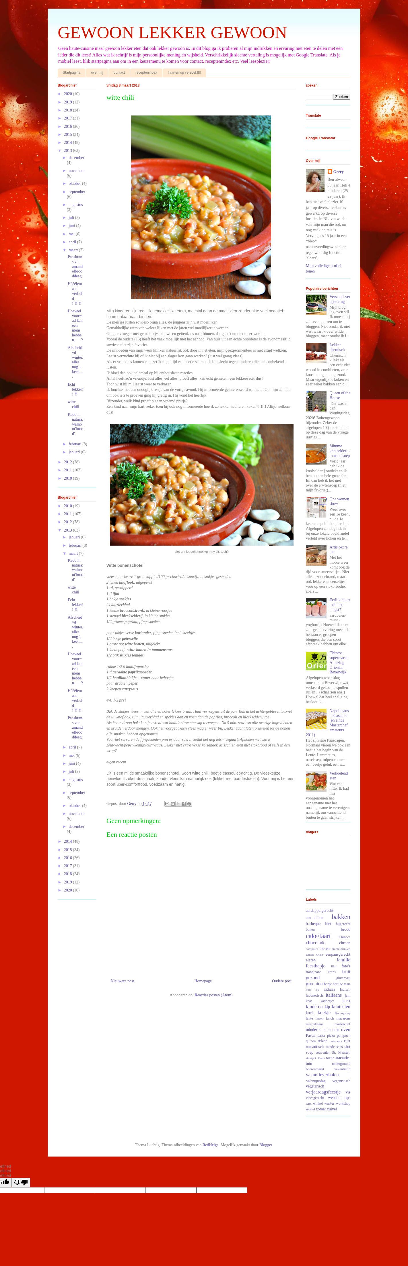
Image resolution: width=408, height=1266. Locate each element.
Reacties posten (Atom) (213, 995)
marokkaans (314, 1024)
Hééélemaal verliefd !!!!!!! (75, 293)
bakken (341, 916)
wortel (310, 1109)
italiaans (334, 995)
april (73, 242)
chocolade (315, 942)
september (77, 192)
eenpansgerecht (338, 954)
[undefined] (21, 1182)
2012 (68, 462)
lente (309, 1018)
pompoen (343, 1036)
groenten (314, 983)
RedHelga (211, 1145)
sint (347, 1046)
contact (119, 72)
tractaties (343, 1058)
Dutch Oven (314, 954)
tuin (309, 1063)
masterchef (342, 1024)
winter (329, 1103)
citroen (344, 943)
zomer (321, 1109)
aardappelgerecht (319, 910)
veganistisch (341, 1081)
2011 (68, 470)
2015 (68, 134)
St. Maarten (341, 1053)
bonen (310, 930)
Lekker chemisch (337, 347)
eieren (311, 960)
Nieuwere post (122, 981)
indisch (345, 989)
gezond (313, 977)
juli (72, 217)
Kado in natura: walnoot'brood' (75, 424)
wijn (309, 1103)
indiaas (329, 989)
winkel (318, 1104)
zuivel (332, 1109)
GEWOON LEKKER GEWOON (172, 32)
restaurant (336, 1041)
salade (330, 1047)
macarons (343, 1018)
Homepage (203, 981)
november (77, 170)
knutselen (341, 1006)
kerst (346, 1001)
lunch (330, 1018)
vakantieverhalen (322, 1074)
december (76, 158)
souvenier (323, 1053)
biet (328, 924)
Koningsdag (342, 1013)
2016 (68, 126)
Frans (332, 972)
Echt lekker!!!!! (75, 389)
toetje (330, 1058)
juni (72, 226)
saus (340, 1047)
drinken (345, 949)
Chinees (344, 937)
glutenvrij (343, 978)
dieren (325, 948)
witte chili (73, 404)
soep (309, 1052)
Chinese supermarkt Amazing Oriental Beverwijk (339, 662)
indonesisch (314, 995)
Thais (321, 1058)
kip (327, 1007)
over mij (97, 72)
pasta (321, 1036)
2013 (68, 150)
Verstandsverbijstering (340, 299)
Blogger (265, 1145)
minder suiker (317, 1030)
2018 (68, 110)
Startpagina (71, 72)
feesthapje (315, 966)
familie (343, 960)
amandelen (314, 918)
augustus (76, 205)
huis (308, 989)
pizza (331, 1036)
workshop (343, 1104)
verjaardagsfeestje (323, 1092)
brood (345, 929)
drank (335, 949)
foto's (345, 966)
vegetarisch (315, 1086)
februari (75, 444)
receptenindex (146, 72)
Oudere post (282, 981)
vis (348, 1092)
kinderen (314, 1006)
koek (310, 1013)
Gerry (338, 172)
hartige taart (341, 984)
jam (347, 995)
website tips (339, 1097)
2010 (68, 478)
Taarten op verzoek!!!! (184, 72)
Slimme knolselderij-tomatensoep (340, 451)
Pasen (310, 1035)
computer (312, 949)
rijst (347, 1041)
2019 (68, 102)
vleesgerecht (315, 1098)
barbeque (313, 924)
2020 (68, 94)
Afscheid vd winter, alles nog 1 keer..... (75, 362)
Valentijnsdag (316, 1081)
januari (75, 452)
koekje (324, 1012)
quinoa (311, 1041)
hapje (328, 984)
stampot (311, 1058)
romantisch (315, 1046)
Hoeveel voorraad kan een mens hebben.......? (75, 325)
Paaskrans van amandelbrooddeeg (75, 266)
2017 (68, 118)
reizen (322, 1041)
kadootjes (327, 1001)
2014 (68, 142)
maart (74, 250)
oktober (75, 183)
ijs (317, 989)
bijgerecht (343, 924)
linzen (319, 1018)
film (334, 966)
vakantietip (342, 1069)
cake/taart (318, 936)
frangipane (313, 972)
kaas (309, 1001)
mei (72, 234)
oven (345, 1029)
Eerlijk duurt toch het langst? (340, 605)
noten (334, 1030)
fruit (346, 971)
